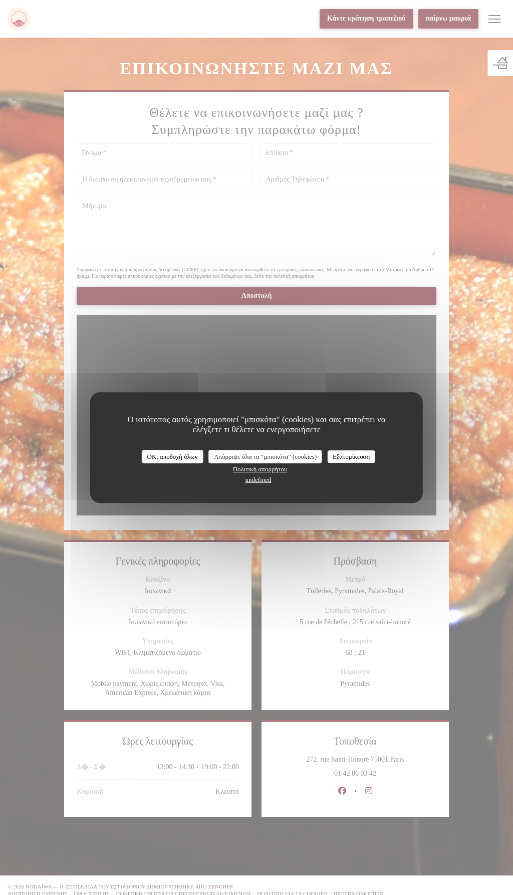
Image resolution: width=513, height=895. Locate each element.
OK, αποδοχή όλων (172, 456)
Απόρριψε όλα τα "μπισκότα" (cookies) (265, 456)
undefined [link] (258, 479)
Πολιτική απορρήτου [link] (260, 469)
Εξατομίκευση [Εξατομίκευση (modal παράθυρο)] (351, 456)
